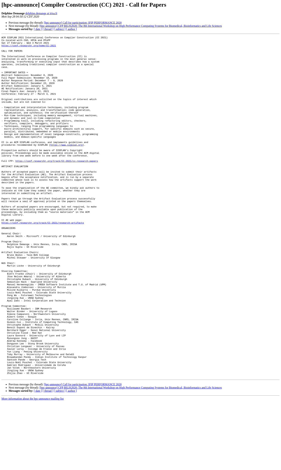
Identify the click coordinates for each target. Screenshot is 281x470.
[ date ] (38, 29)
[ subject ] (59, 29)
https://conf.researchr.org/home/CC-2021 (28, 47)
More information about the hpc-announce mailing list (32, 466)
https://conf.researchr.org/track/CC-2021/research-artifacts (42, 260)
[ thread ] (48, 29)
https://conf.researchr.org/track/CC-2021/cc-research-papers (56, 186)
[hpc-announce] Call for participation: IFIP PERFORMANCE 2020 (83, 22)
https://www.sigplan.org (66, 166)
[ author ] (71, 29)
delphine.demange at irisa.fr (41, 13)
